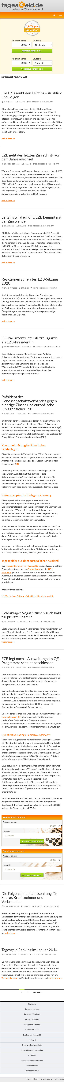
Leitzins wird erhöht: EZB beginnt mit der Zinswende (32, 219)
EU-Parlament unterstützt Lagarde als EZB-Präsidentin (30, 340)
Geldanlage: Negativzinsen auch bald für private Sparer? (31, 615)
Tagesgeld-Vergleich (32, 1014)
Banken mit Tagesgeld (32, 1035)
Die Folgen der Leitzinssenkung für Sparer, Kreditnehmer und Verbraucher (29, 897)
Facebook (59, 1079)
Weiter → (38, 992)
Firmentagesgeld (32, 1019)
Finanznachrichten (32, 1071)
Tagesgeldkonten (9, 978)
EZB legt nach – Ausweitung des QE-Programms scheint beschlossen (31, 660)
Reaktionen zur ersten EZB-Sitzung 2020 (30, 281)
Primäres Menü (60, 15)
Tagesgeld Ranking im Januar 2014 (30, 949)
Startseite (32, 1004)
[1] (17, 464)
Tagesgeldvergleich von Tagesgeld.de (23, 566)
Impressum (46, 1079)
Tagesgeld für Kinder (32, 1024)
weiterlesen (8, 138)
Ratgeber (32, 1055)
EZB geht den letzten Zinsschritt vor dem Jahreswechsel (31, 157)
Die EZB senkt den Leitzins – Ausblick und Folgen (32, 95)
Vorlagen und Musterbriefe (32, 1060)
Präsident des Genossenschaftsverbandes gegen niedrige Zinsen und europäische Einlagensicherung (29, 403)
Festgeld (32, 1040)
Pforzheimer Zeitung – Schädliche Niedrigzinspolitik (29, 596)
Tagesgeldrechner (32, 1009)
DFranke (21, 102)
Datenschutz (32, 1079)
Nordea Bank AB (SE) (11, 717)
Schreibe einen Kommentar (41, 102)
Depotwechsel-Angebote (32, 1045)
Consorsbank (33, 569)
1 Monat (42, 44)
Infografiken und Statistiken (32, 1050)
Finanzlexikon (32, 1065)
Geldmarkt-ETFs (32, 1030)
